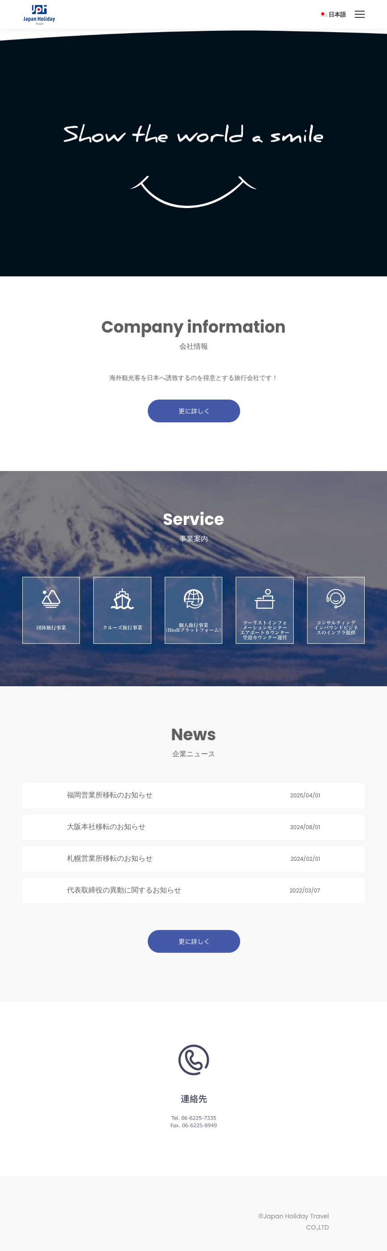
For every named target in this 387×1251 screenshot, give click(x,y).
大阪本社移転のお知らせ (106, 826)
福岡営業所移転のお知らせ (110, 795)
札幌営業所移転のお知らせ (110, 858)
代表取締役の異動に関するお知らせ (124, 890)
